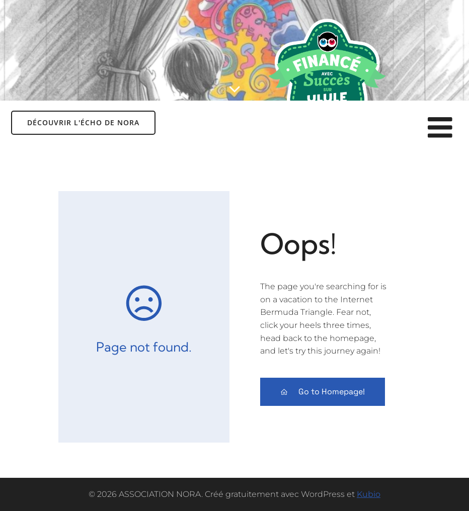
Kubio (368, 494)
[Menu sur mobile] (440, 128)
